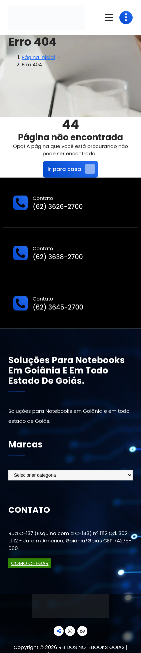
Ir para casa (71, 169)
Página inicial (38, 57)
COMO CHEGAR (30, 563)
